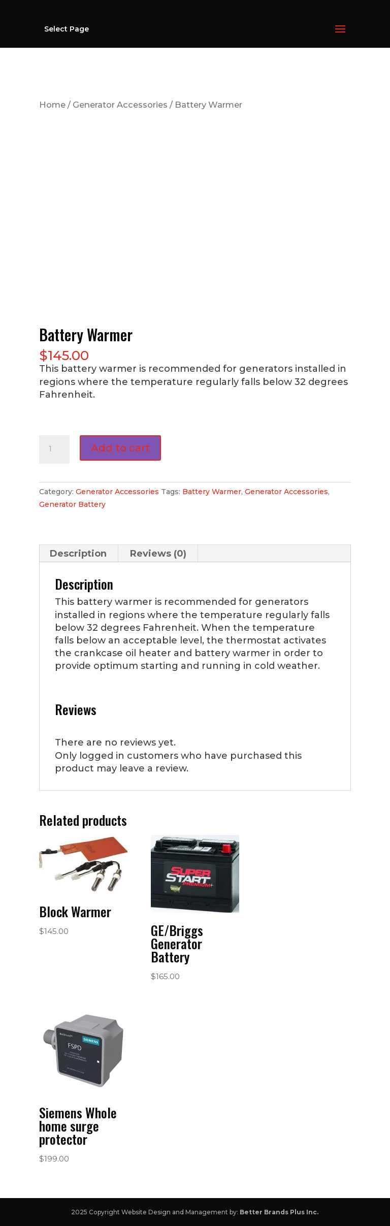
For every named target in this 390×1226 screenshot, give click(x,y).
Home (52, 105)
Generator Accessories (120, 105)
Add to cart (120, 448)
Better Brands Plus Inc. (279, 1212)
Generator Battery (72, 504)
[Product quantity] (54, 449)
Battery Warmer (211, 491)
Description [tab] (78, 553)
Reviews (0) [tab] (158, 553)
